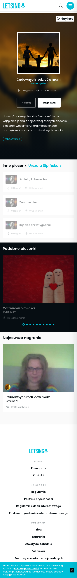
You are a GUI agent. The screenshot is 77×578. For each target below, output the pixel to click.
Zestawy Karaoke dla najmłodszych (39, 558)
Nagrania (38, 537)
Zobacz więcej (12, 138)
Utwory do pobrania (38, 544)
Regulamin (38, 492)
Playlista (65, 19)
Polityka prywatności (38, 499)
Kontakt (38, 475)
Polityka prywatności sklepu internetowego (38, 513)
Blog (39, 529)
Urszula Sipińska (38, 83)
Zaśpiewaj (39, 551)
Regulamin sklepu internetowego (38, 506)
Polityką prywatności (26, 568)
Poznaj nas (38, 468)
